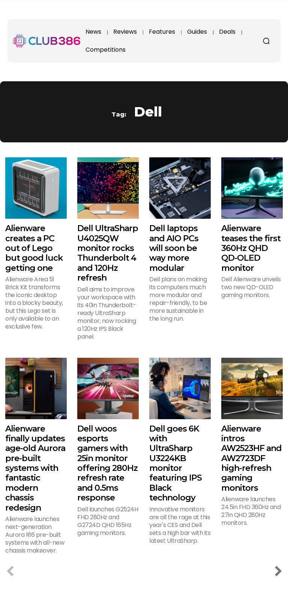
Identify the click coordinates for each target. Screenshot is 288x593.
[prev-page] (10, 572)
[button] (266, 41)
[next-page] (278, 572)
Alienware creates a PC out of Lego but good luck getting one (34, 248)
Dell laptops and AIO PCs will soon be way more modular (173, 248)
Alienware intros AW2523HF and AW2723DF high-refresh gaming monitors (251, 458)
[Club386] (46, 41)
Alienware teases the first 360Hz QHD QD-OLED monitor (250, 248)
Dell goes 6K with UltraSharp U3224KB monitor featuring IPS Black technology (175, 463)
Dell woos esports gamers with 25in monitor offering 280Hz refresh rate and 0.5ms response (107, 463)
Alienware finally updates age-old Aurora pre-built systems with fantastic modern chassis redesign (35, 468)
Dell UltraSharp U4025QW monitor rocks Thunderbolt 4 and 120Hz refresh (107, 253)
